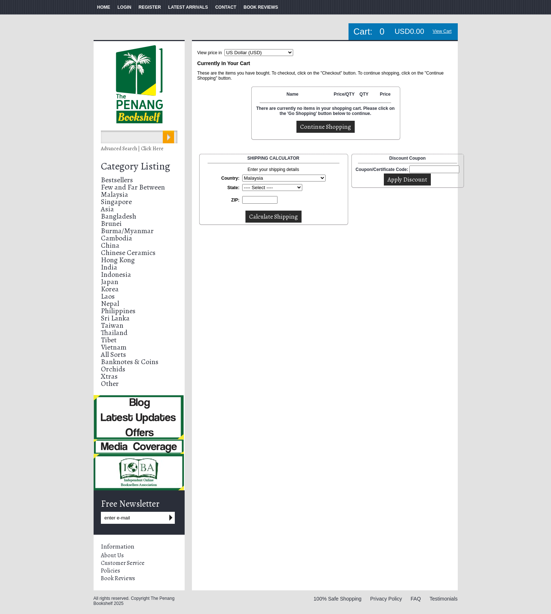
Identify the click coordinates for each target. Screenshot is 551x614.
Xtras (109, 376)
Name (293, 94)
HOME (103, 7)
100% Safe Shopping (338, 599)
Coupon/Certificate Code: (381, 169)
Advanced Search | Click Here (132, 148)
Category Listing (135, 166)
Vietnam (113, 347)
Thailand (114, 333)
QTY (364, 94)
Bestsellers (117, 180)
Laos (108, 296)
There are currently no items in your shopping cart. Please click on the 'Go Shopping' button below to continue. (325, 111)
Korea (110, 289)
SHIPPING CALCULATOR (273, 158)
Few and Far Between (133, 187)
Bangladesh (118, 216)
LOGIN (124, 7)
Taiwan (112, 325)
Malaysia (114, 194)
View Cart (442, 31)
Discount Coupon (407, 158)
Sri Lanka (115, 318)
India (109, 267)
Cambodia (116, 238)
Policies (110, 571)
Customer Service (123, 563)
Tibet (109, 340)
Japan (109, 282)
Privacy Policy (386, 599)
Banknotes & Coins (129, 362)
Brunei (111, 223)
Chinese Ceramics (128, 253)
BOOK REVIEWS (261, 7)
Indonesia (116, 274)
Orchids (113, 369)
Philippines (118, 311)
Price (385, 94)
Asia (107, 209)
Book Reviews (118, 578)
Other (110, 383)
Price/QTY (344, 94)
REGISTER (150, 7)
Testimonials (443, 599)
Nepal (110, 303)
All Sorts (113, 354)
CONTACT (225, 7)
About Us (112, 555)
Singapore (116, 202)
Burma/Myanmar (127, 231)
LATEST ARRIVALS (188, 7)
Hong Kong (118, 260)
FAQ (416, 599)
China (110, 245)
